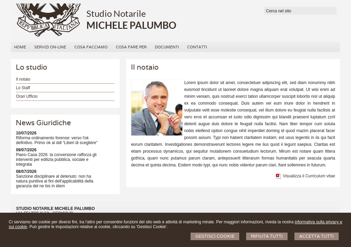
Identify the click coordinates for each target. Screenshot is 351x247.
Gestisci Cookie (214, 236)
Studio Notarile (116, 13)
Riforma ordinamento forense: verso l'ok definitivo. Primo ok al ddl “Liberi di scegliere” (56, 140)
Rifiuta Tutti (267, 236)
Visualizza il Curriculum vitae (309, 176)
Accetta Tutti (316, 236)
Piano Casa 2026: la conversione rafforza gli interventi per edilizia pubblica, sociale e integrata (56, 159)
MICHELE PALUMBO (131, 25)
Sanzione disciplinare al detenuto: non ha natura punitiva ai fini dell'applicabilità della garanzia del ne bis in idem (54, 181)
